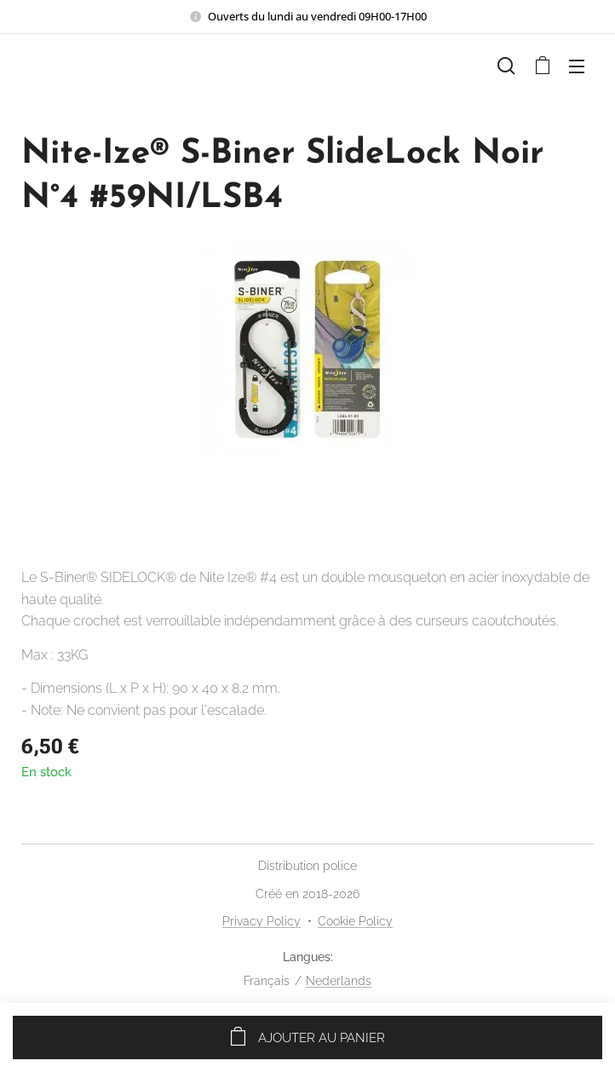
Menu (576, 66)
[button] (506, 65)
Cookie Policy (355, 921)
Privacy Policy (261, 921)
